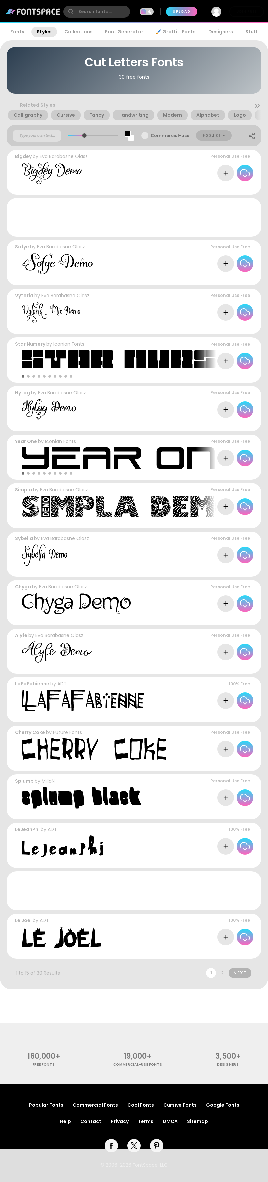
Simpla (23, 489)
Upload (181, 11)
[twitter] (134, 1145)
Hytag (22, 392)
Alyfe (21, 635)
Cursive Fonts (180, 1105)
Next (240, 973)
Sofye (22, 246)
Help (65, 1121)
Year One (26, 441)
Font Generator (124, 31)
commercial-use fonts (137, 1064)
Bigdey (23, 156)
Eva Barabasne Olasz (64, 156)
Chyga (23, 586)
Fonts (17, 31)
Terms (145, 1121)
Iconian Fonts (68, 344)
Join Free (247, 11)
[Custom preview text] (37, 136)
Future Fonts (67, 732)
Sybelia (24, 538)
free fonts (44, 1064)
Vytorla (24, 295)
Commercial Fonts (95, 1105)
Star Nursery (30, 344)
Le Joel (23, 920)
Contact (90, 1121)
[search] (96, 12)
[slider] (84, 135)
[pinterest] (156, 1145)
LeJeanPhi (27, 829)
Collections (78, 31)
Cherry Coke (30, 732)
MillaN (48, 781)
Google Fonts (222, 1105)
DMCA (170, 1121)
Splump (24, 781)
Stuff (251, 31)
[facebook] (111, 1145)
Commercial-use (170, 135)
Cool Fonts (140, 1105)
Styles (44, 31)
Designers (220, 31)
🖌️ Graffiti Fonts (176, 31)
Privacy (120, 1121)
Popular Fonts (46, 1105)
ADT (62, 683)
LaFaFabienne (32, 683)
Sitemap (197, 1121)
